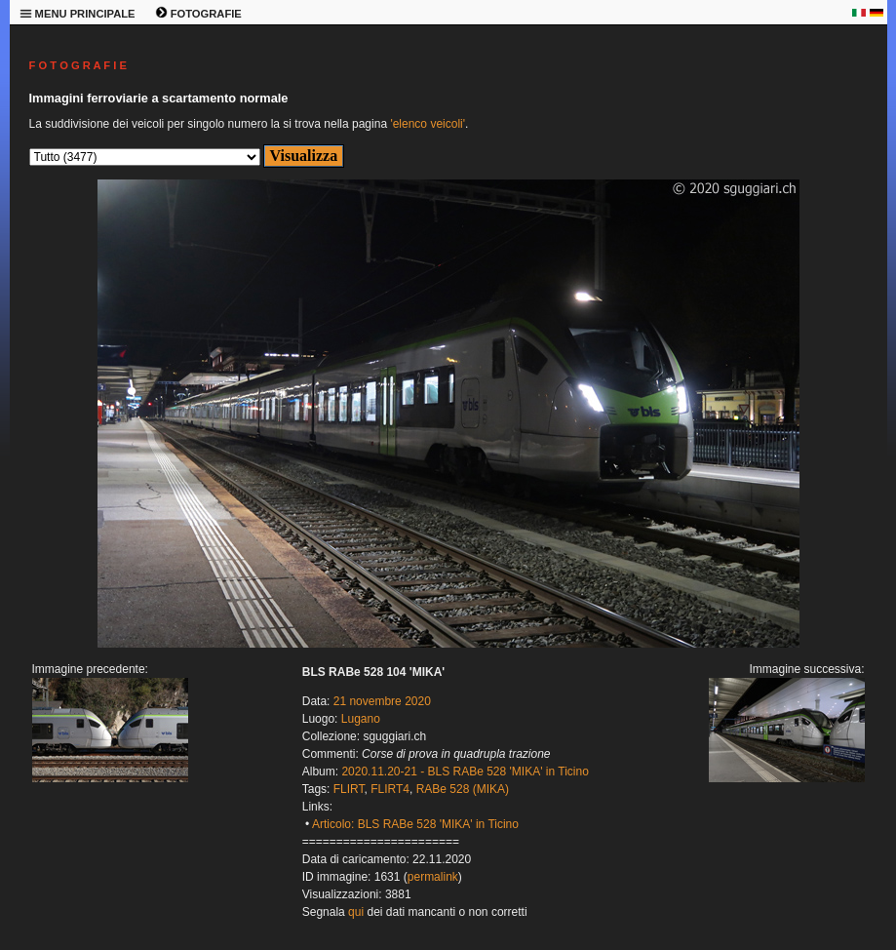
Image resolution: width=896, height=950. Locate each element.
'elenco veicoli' (427, 124)
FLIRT (349, 789)
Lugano (360, 719)
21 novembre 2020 (382, 701)
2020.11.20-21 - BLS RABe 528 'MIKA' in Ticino (464, 771)
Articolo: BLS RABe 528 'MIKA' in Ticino (415, 824)
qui (356, 912)
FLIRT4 (389, 789)
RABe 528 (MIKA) (462, 789)
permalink (433, 877)
